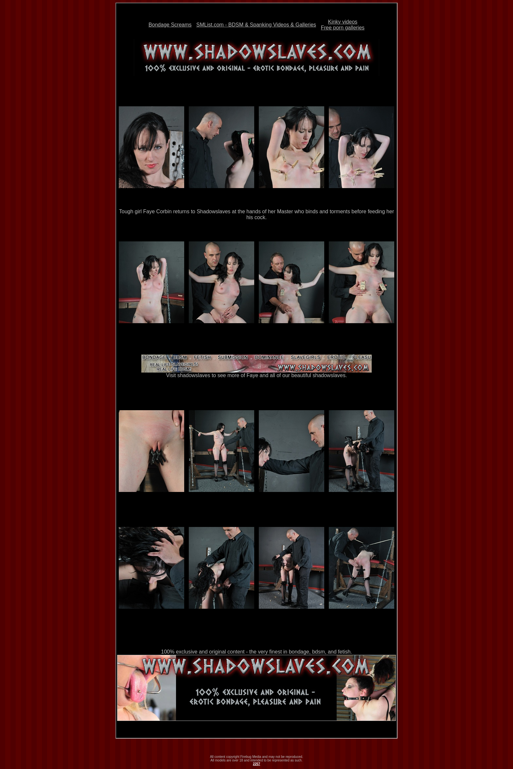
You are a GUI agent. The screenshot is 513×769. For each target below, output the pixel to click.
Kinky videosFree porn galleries (342, 24)
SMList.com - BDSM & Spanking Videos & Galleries (256, 24)
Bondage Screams (170, 24)
